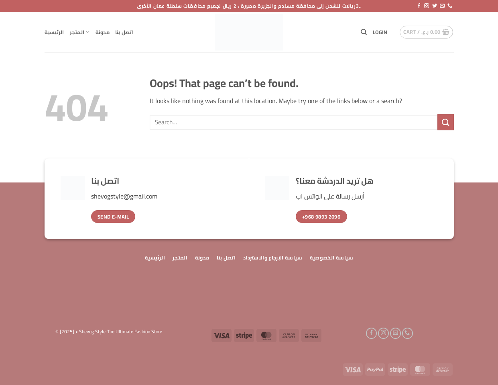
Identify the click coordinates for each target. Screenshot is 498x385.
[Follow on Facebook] (419, 6)
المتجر (80, 32)
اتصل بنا (124, 32)
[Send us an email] (442, 6)
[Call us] (449, 6)
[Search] (364, 32)
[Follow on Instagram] (426, 6)
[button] (380, 32)
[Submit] (445, 122)
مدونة (103, 32)
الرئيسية (54, 32)
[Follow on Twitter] (434, 6)
